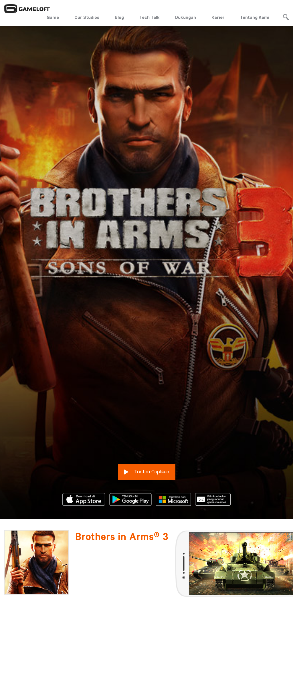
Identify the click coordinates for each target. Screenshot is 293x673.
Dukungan (185, 17)
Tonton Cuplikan (146, 457)
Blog (119, 17)
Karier (218, 17)
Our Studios (86, 17)
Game (53, 17)
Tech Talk (149, 17)
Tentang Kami (254, 17)
